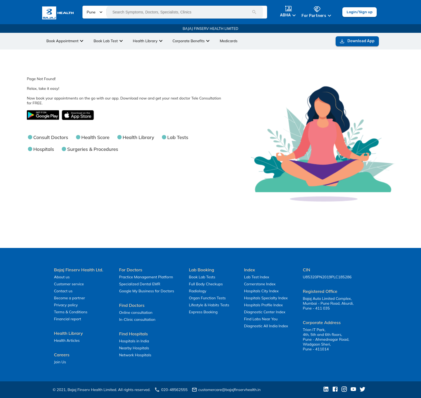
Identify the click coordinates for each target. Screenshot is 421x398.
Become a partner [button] (69, 298)
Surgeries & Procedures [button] (92, 149)
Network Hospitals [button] (135, 355)
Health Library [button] (138, 137)
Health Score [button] (95, 137)
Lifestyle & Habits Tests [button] (209, 305)
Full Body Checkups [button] (206, 284)
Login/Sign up (359, 12)
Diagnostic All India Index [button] (266, 326)
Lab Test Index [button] (256, 277)
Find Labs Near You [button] (261, 319)
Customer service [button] (69, 284)
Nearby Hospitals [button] (134, 348)
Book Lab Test (108, 41)
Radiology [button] (197, 291)
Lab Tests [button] (177, 137)
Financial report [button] (67, 319)
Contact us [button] (63, 291)
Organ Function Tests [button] (207, 298)
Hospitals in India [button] (134, 341)
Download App (357, 41)
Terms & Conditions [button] (70, 312)
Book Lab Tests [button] (202, 277)
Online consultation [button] (135, 312)
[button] (59, 13)
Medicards (228, 40)
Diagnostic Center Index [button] (264, 312)
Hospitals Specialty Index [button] (266, 298)
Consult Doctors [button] (50, 137)
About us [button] (62, 277)
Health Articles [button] (67, 340)
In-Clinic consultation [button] (137, 319)
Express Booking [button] (203, 312)
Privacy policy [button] (66, 305)
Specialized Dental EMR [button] (139, 284)
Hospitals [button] (43, 149)
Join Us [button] (60, 362)
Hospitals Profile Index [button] (263, 305)
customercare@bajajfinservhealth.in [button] (226, 389)
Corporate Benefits (192, 41)
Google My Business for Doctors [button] (146, 291)
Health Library (148, 41)
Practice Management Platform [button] (146, 277)
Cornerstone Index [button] (259, 284)
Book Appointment (65, 41)
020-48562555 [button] (170, 389)
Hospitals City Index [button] (261, 291)
